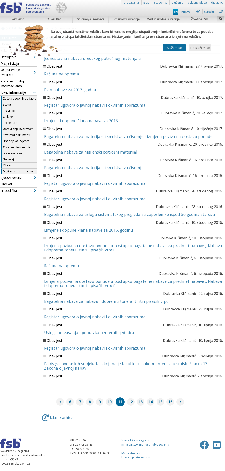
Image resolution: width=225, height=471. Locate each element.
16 (170, 401)
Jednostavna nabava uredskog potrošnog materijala (92, 58)
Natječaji (9, 159)
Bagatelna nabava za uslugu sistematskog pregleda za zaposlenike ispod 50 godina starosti (129, 214)
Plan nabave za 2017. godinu (70, 89)
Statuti (7, 104)
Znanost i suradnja (127, 19)
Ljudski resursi (18, 177)
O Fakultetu (54, 19)
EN (176, 12)
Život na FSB (199, 19)
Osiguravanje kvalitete (18, 72)
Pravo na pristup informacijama (13, 83)
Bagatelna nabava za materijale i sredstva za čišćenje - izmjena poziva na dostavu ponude (128, 136)
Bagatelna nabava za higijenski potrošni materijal (90, 152)
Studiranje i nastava (90, 19)
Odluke (8, 117)
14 (150, 401)
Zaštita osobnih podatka (19, 98)
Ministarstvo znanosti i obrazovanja (145, 444)
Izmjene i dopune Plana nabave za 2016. (81, 120)
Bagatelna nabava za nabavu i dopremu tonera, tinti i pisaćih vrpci (106, 301)
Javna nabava (12, 153)
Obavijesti (55, 66)
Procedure (10, 123)
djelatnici (217, 2)
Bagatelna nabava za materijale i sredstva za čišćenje (93, 167)
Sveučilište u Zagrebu (136, 440)
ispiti (146, 2)
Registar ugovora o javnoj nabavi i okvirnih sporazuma (95, 105)
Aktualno (18, 19)
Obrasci (8, 165)
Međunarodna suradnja (163, 19)
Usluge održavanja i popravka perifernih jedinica (89, 332)
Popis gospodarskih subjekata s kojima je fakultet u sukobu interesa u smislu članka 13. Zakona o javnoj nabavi (126, 366)
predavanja (131, 2)
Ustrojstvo (18, 57)
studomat (160, 2)
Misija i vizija (10, 63)
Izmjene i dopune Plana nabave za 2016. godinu (88, 230)
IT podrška (18, 190)
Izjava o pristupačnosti (136, 457)
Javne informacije (18, 92)
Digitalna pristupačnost (19, 171)
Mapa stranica (131, 453)
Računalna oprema (61, 74)
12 (131, 401)
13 (141, 401)
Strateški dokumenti (16, 135)
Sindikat (6, 184)
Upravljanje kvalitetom (18, 129)
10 (110, 401)
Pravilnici (9, 111)
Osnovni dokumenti (16, 147)
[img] (220, 18)
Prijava (190, 12)
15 (160, 401)
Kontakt (213, 12)
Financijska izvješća (16, 141)
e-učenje (177, 2)
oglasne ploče (197, 2)
